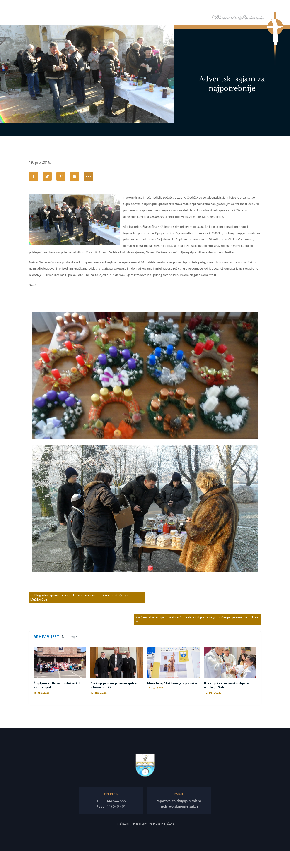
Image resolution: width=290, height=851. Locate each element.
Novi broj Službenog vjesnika (172, 683)
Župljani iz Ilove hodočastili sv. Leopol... (57, 685)
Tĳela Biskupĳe (194, 6)
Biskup (145, 6)
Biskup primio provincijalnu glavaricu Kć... (114, 685)
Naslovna (128, 6)
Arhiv (252, 6)
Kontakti (272, 6)
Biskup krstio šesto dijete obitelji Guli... (226, 685)
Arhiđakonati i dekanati (227, 6)
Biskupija (166, 6)
